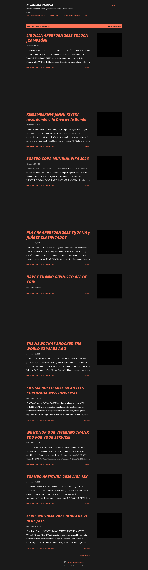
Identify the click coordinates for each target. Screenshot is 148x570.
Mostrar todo (114, 26)
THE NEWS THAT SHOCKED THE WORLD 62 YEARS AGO (53, 346)
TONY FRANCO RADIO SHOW (35, 15)
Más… (87, 15)
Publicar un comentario (45, 67)
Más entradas (85, 555)
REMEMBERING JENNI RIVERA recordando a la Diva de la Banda (56, 117)
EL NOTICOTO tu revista (72, 15)
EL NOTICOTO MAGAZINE (39, 5)
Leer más (87, 67)
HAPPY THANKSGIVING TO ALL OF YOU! (56, 279)
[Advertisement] (58, 90)
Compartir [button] (30, 67)
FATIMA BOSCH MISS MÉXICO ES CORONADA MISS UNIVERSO (55, 390)
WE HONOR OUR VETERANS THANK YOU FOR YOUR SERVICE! (57, 435)
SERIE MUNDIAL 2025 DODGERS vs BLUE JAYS (56, 518)
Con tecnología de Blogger (74, 562)
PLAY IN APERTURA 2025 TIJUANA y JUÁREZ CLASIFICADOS (58, 235)
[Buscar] (112, 5)
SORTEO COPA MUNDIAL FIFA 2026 (57, 158)
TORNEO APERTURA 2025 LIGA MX (57, 476)
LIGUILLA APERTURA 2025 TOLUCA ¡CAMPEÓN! (57, 38)
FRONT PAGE (54, 15)
